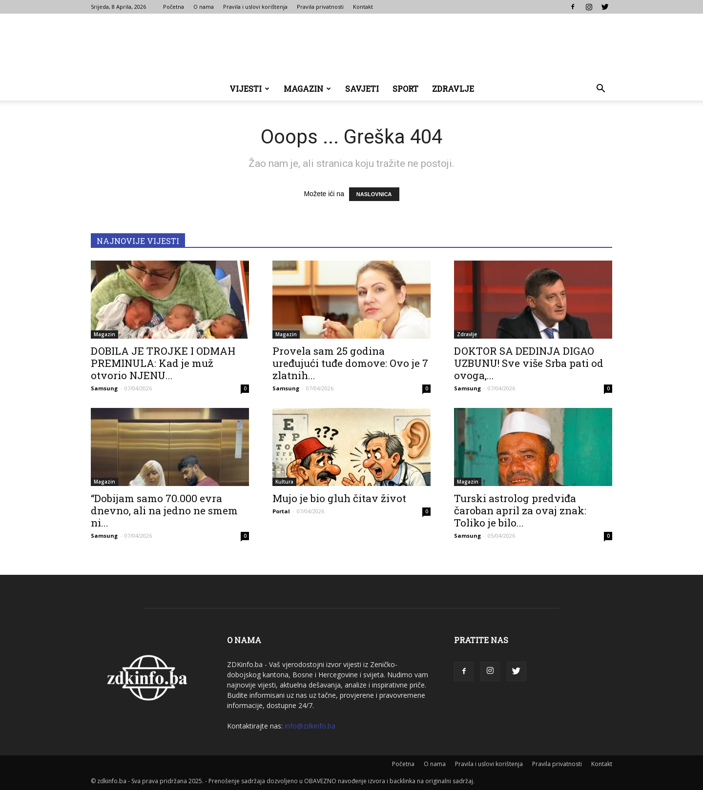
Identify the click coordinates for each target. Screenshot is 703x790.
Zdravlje (453, 88)
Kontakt (363, 6)
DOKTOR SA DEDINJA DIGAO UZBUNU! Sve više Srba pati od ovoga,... (528, 363)
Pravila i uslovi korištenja (255, 6)
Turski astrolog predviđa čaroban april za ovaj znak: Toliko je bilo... (520, 510)
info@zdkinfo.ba (310, 725)
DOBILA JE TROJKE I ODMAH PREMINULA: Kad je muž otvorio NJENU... (163, 363)
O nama (203, 6)
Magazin (307, 88)
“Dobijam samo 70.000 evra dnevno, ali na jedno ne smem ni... (164, 510)
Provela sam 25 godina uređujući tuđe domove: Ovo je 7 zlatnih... (350, 363)
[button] (600, 89)
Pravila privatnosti (320, 6)
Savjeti (362, 88)
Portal (281, 511)
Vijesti (249, 88)
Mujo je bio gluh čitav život (339, 498)
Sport (405, 88)
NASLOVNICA (374, 194)
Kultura (284, 481)
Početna (173, 6)
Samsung (104, 388)
